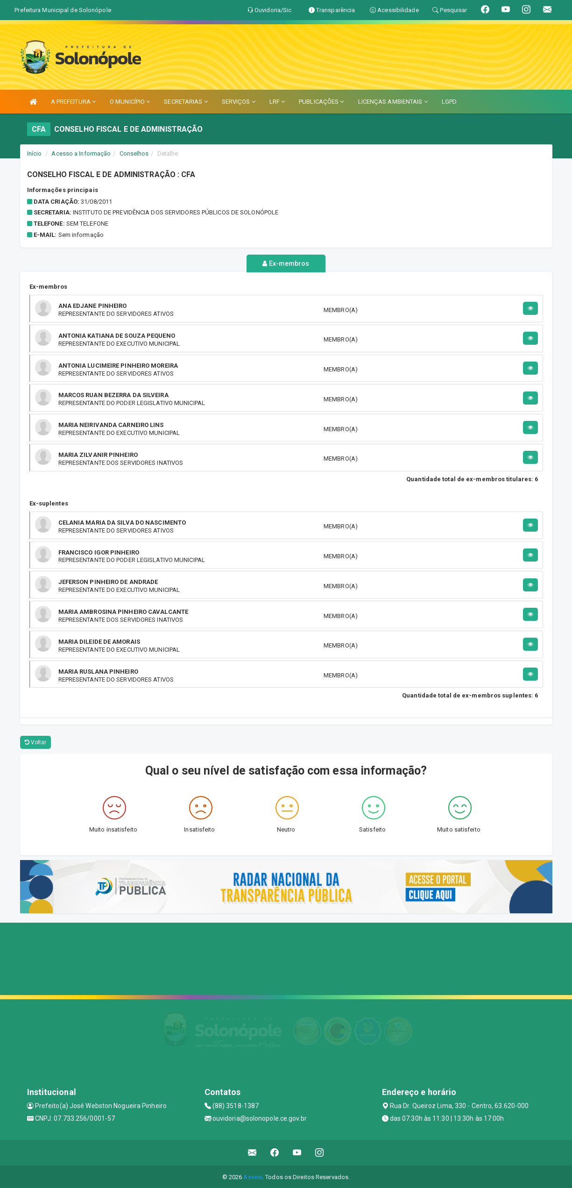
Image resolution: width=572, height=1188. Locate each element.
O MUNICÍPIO (130, 101)
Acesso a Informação (81, 153)
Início (34, 153)
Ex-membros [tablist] (285, 263)
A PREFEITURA (73, 101)
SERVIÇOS (238, 101)
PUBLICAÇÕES (321, 101)
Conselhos (134, 153)
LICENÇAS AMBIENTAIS (393, 101)
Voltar (36, 742)
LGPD (449, 101)
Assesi (252, 1176)
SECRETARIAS (185, 101)
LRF (277, 101)
